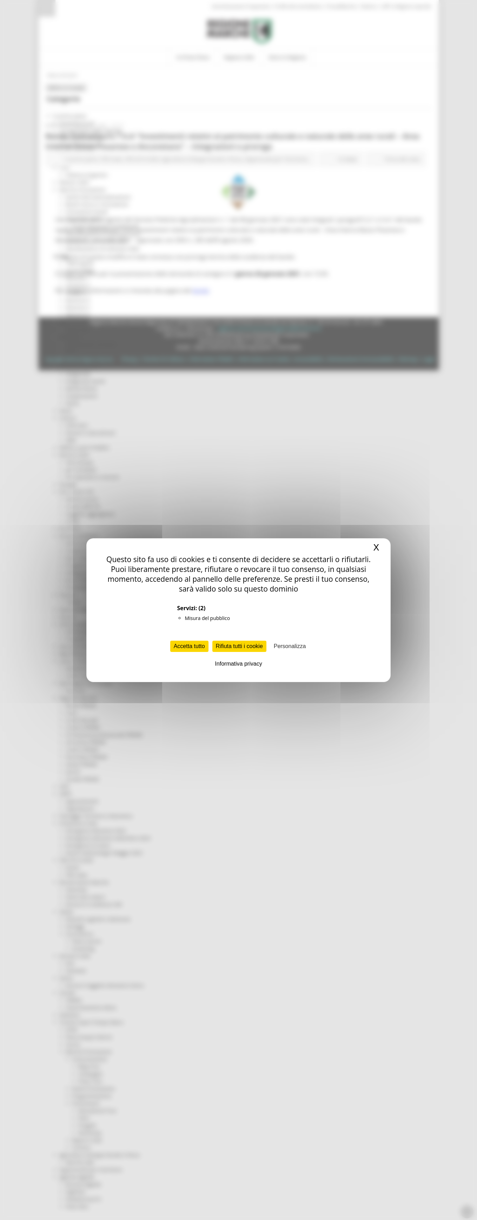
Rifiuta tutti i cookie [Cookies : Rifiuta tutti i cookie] (239, 646)
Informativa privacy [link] (238, 664)
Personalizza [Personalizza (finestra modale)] (290, 646)
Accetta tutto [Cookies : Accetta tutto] (189, 646)
